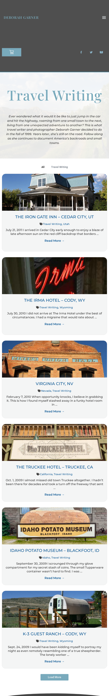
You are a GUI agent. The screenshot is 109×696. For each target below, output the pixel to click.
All (43, 167)
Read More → (55, 240)
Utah (66, 224)
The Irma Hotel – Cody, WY (54, 300)
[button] (104, 17)
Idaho (46, 557)
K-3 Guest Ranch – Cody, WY (54, 633)
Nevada (46, 390)
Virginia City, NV (54, 383)
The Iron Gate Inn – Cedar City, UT (54, 216)
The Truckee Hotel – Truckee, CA (54, 467)
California (46, 474)
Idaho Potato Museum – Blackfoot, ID (54, 550)
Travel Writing (59, 167)
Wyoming (66, 307)
